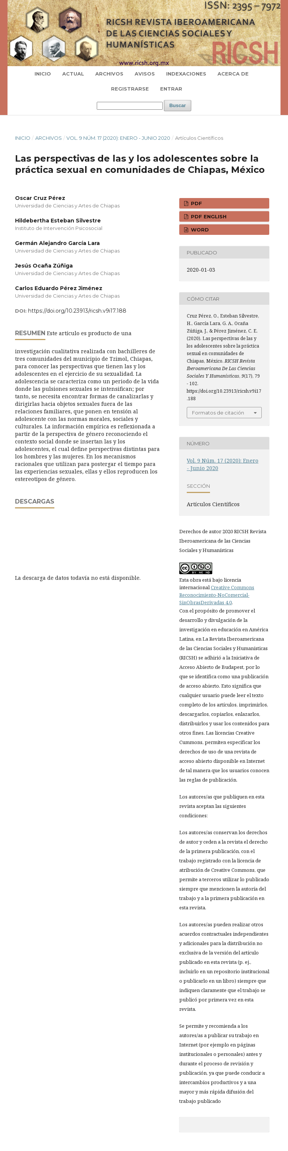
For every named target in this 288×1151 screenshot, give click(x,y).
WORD (199, 230)
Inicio (42, 74)
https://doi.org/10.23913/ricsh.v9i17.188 (77, 310)
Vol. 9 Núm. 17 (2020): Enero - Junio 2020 (118, 138)
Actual (73, 74)
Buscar (177, 105)
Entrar (171, 89)
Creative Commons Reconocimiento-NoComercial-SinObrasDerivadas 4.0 (216, 595)
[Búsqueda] (130, 106)
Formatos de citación (218, 413)
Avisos (145, 74)
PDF (195, 203)
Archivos (109, 74)
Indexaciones (186, 74)
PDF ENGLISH (207, 216)
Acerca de (233, 74)
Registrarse (130, 89)
